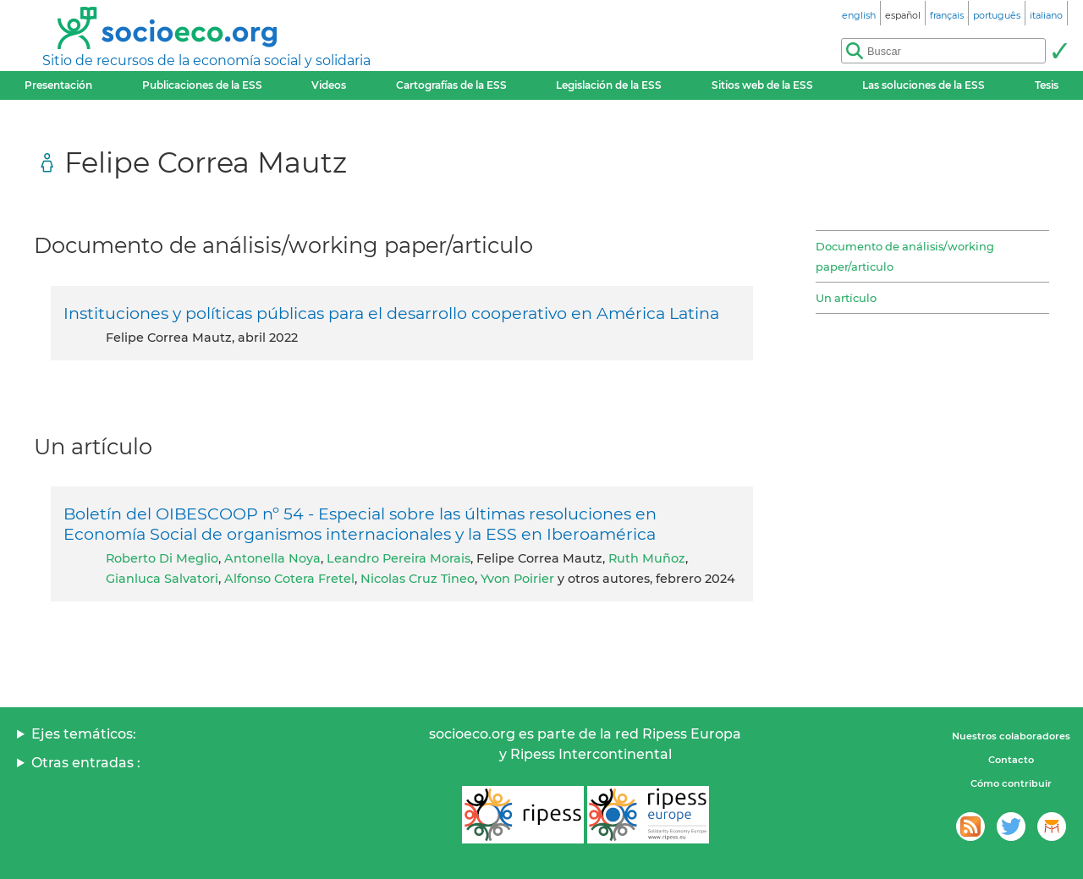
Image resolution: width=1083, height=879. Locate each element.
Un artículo (846, 298)
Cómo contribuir (1011, 783)
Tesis (1046, 85)
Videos (328, 85)
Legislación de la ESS (609, 85)
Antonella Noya (272, 558)
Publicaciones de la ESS (202, 85)
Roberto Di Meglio (162, 558)
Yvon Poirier (517, 578)
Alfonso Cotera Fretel (289, 578)
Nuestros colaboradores (1011, 736)
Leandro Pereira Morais (398, 558)
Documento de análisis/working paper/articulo (905, 256)
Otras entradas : (85, 763)
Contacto (1011, 760)
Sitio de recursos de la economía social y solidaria (206, 60)
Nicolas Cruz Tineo (417, 578)
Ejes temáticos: (83, 734)
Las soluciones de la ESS (923, 85)
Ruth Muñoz (646, 558)
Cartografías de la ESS (451, 85)
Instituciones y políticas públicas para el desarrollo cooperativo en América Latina (391, 313)
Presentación (58, 85)
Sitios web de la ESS (762, 85)
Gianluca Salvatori (162, 578)
